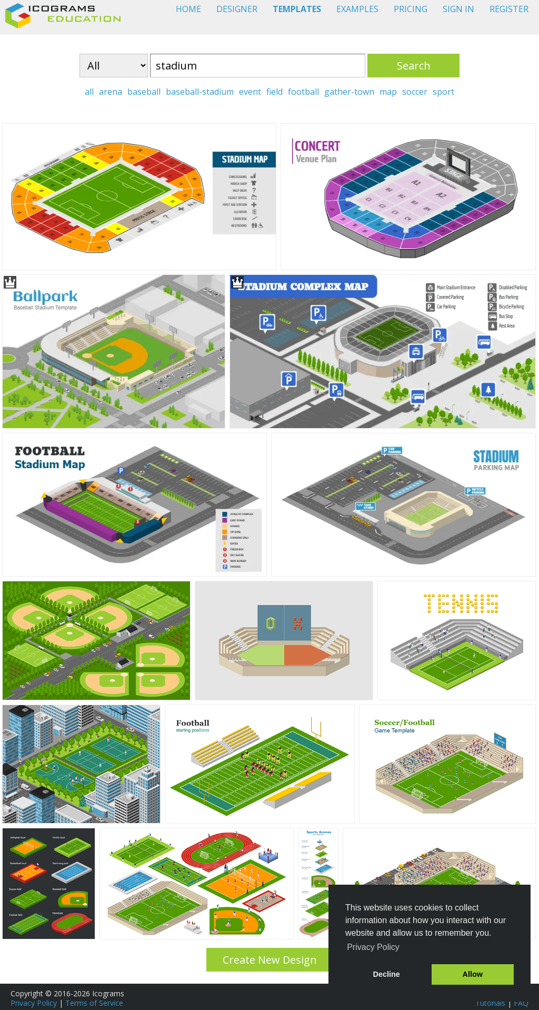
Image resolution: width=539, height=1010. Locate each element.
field (274, 91)
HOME (188, 9)
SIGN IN (458, 9)
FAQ (521, 1003)
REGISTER (509, 9)
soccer (414, 91)
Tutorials (490, 1003)
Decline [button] (386, 974)
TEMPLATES (297, 9)
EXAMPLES (357, 9)
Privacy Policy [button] (373, 947)
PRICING (410, 9)
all (89, 91)
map (388, 91)
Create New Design (270, 960)
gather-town (349, 91)
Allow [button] (473, 974)
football (303, 91)
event (250, 91)
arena (110, 91)
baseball (144, 91)
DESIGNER (236, 9)
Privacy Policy (34, 1003)
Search (414, 65)
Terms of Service (94, 1003)
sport (443, 91)
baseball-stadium (200, 91)
